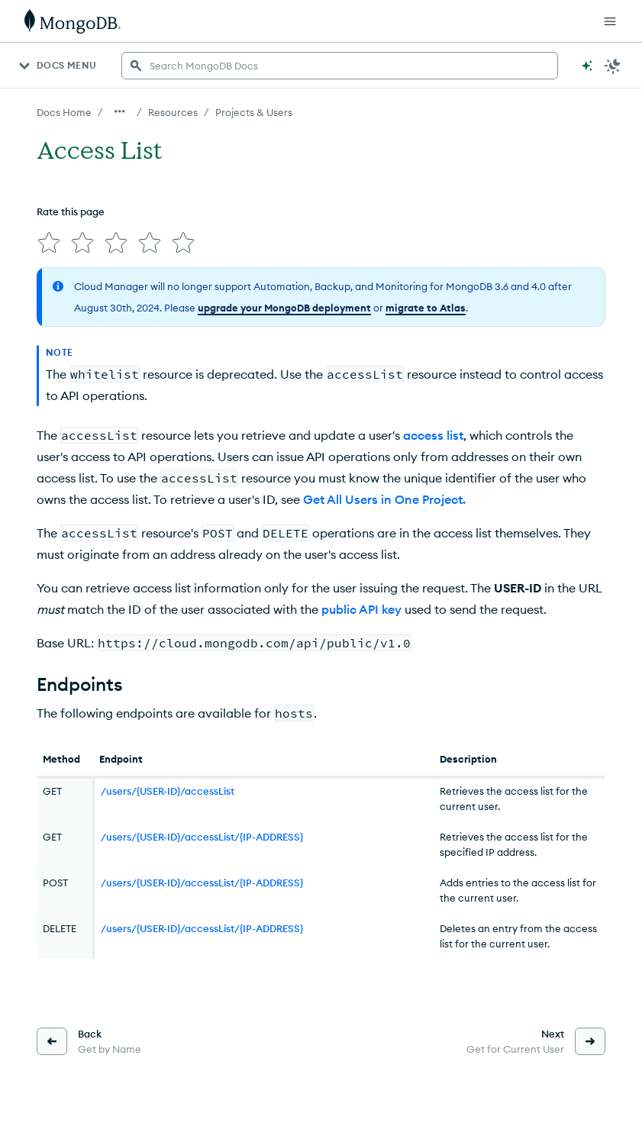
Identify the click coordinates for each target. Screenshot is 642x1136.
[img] (49, 243)
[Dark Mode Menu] (613, 65)
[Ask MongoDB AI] (587, 65)
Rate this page (71, 211)
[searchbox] (339, 65)
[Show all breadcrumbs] (120, 111)
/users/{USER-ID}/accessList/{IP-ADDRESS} (202, 837)
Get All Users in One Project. (384, 499)
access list (433, 435)
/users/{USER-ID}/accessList (167, 791)
